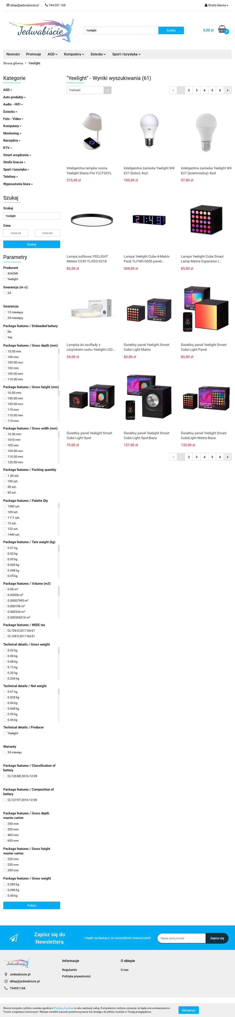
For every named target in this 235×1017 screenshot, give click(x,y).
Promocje (33, 54)
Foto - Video (13, 119)
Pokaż (31, 905)
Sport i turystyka (126, 54)
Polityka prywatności (76, 976)
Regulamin (69, 970)
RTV (7, 148)
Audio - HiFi (13, 104)
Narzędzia (12, 140)
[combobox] (89, 90)
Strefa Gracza (14, 162)
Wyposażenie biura (18, 184)
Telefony (10, 177)
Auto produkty (14, 97)
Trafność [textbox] (74, 90)
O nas (125, 970)
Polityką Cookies (63, 1008)
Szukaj (31, 244)
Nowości (13, 54)
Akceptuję (189, 1010)
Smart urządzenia (17, 155)
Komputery (74, 54)
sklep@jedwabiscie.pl (25, 981)
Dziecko (98, 54)
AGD (53, 54)
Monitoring (12, 133)
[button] (70, 961)
